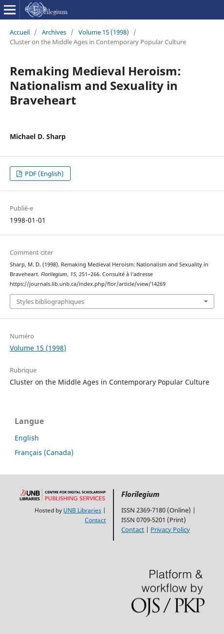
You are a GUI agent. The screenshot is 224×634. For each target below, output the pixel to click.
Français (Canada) (44, 452)
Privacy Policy (170, 529)
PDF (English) (43, 173)
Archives (54, 32)
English (27, 437)
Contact (95, 520)
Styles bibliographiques (50, 301)
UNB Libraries (82, 510)
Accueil (20, 32)
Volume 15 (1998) (103, 32)
